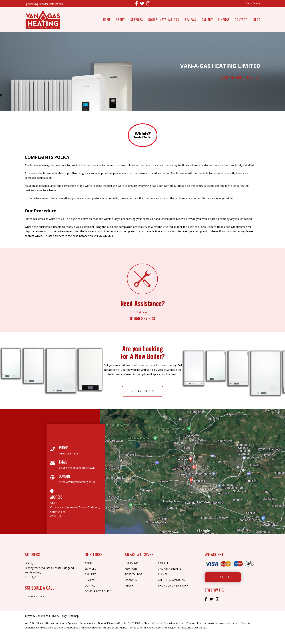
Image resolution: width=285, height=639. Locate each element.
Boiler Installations (163, 19)
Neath (129, 585)
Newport (131, 568)
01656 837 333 (103, 236)
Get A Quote (253, 3)
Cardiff (163, 563)
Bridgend (131, 563)
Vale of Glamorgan (171, 580)
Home (107, 19)
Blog (256, 19)
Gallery (207, 19)
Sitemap (74, 616)
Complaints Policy (98, 591)
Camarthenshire (169, 568)
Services (136, 19)
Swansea (131, 580)
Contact (241, 19)
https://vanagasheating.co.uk (77, 482)
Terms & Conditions (36, 616)
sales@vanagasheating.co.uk (77, 467)
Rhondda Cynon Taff (173, 585)
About (120, 19)
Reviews (190, 19)
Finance (223, 19)
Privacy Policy (59, 616)
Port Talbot (133, 574)
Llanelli (164, 574)
